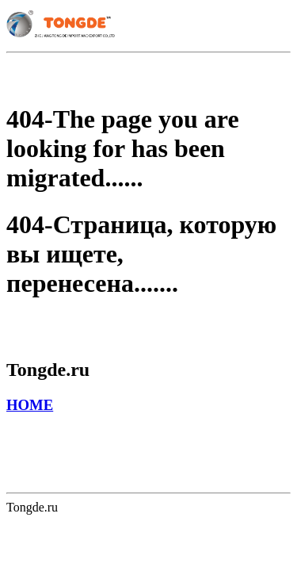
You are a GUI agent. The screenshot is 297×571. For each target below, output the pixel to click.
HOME (29, 405)
